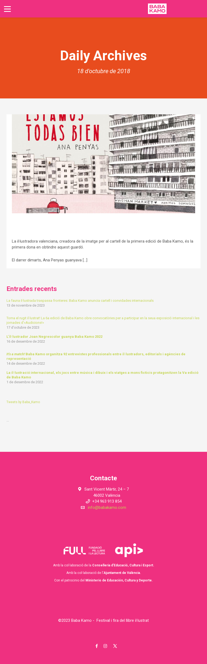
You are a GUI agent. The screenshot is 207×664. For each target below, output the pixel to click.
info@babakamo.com (107, 507)
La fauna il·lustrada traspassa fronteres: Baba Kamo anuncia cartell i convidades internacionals (80, 301)
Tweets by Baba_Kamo (23, 402)
